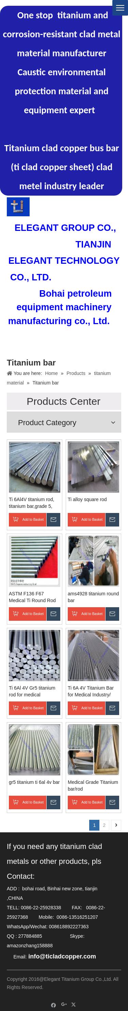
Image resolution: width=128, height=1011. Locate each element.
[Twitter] (74, 1004)
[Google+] (64, 1004)
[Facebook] (53, 1004)
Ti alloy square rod (87, 499)
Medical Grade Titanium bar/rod (93, 785)
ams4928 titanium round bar (93, 597)
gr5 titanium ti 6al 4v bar (34, 782)
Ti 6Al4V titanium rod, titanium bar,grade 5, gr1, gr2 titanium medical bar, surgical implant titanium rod (31, 503)
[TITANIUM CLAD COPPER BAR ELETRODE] (18, 206)
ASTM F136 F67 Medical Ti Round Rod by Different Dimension (33, 597)
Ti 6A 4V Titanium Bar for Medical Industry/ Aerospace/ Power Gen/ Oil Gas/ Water (93, 691)
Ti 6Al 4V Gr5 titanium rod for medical (32, 691)
